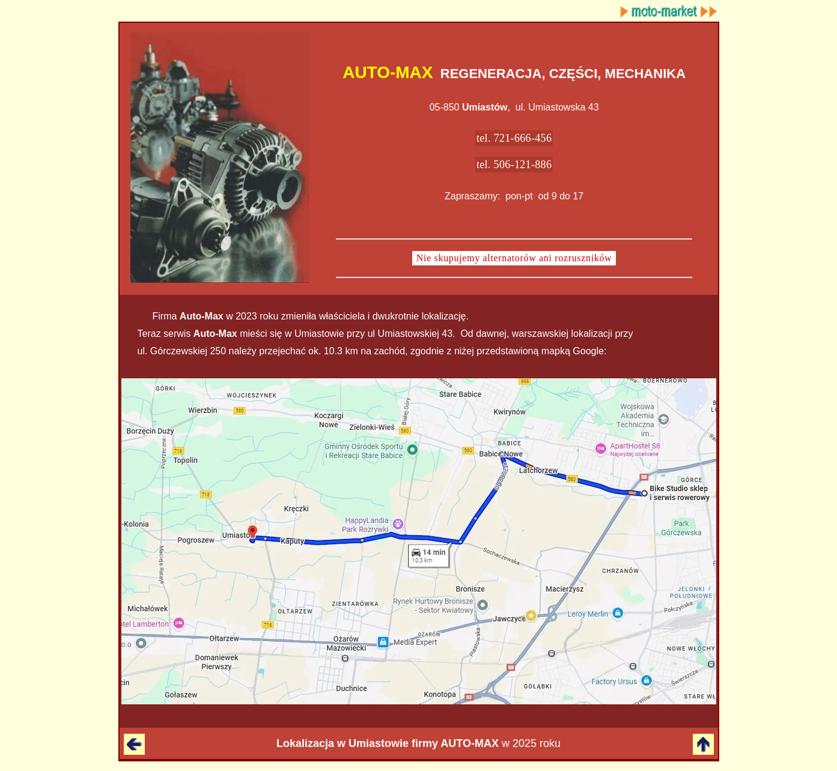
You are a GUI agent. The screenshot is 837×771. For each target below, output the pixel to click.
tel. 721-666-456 (514, 138)
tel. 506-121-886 (514, 165)
